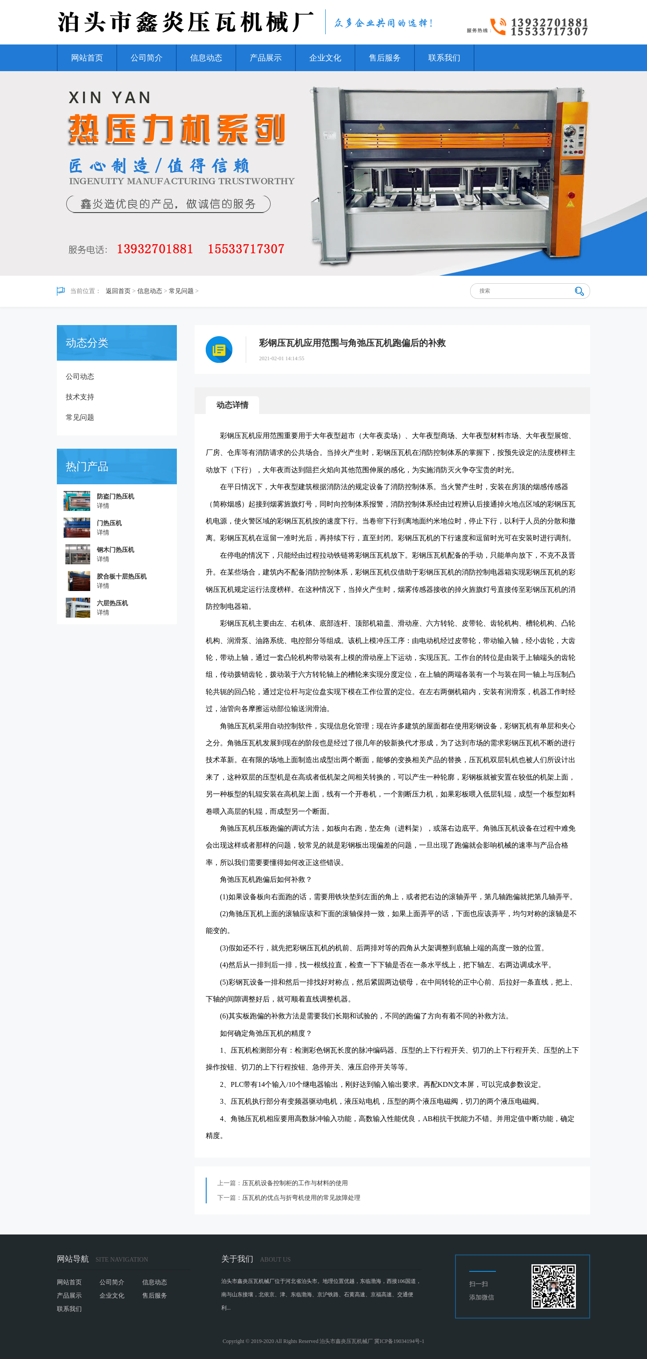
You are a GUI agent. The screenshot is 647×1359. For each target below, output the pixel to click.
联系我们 (444, 57)
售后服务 (385, 57)
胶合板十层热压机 (122, 576)
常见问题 (181, 291)
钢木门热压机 (115, 550)
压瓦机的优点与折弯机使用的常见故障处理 (301, 1197)
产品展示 (266, 57)
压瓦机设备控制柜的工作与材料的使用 (295, 1183)
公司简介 (147, 57)
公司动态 (80, 376)
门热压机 (109, 523)
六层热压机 (112, 603)
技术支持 (80, 397)
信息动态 (206, 57)
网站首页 (87, 57)
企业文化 (325, 57)
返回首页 (118, 291)
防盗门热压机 (115, 496)
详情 (103, 506)
